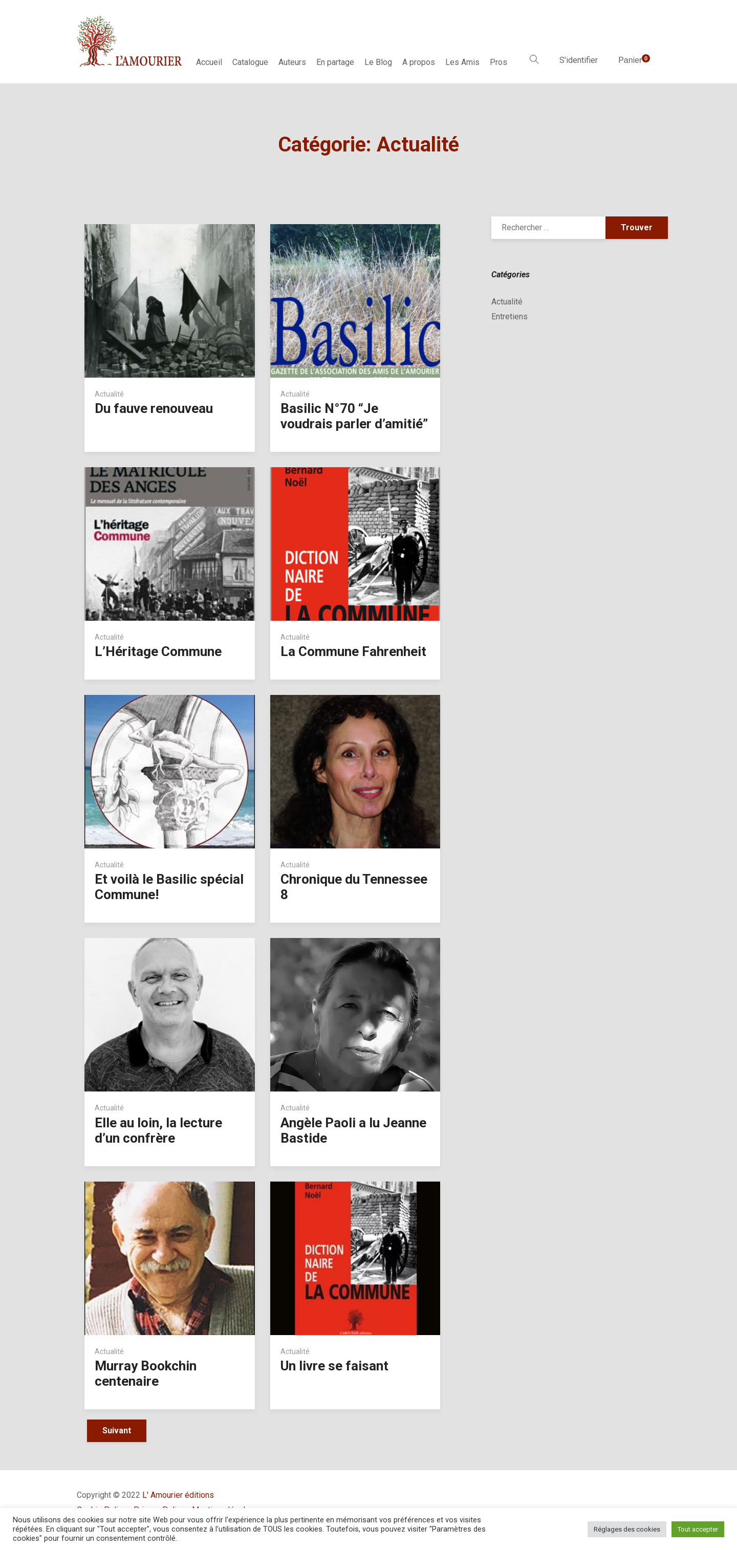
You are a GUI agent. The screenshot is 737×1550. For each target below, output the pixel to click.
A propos (418, 62)
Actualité (109, 394)
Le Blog (378, 62)
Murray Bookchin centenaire (146, 1373)
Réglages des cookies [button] (627, 1529)
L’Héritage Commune (158, 651)
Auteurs (292, 62)
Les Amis (462, 62)
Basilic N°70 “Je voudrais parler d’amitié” (354, 416)
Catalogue (250, 62)
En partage (335, 62)
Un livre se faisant (334, 1365)
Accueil (209, 62)
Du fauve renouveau (154, 408)
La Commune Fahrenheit (353, 651)
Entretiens (509, 316)
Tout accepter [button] (698, 1529)
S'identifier (578, 60)
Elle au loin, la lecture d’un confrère (158, 1130)
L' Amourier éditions (178, 1495)
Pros (498, 62)
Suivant (116, 1430)
